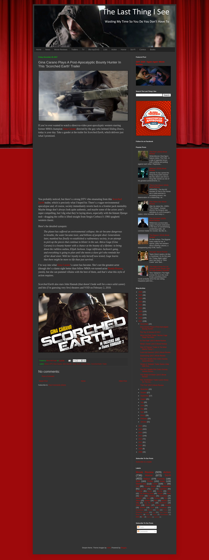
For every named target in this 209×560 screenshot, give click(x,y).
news (74, 364)
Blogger (124, 548)
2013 (140, 436)
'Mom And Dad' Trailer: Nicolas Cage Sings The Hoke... (153, 336)
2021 (140, 308)
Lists (105, 49)
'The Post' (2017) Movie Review (152, 385)
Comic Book (150, 486)
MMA (137, 517)
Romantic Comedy (142, 512)
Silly (137, 503)
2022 (140, 305)
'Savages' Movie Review (158, 252)
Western (139, 498)
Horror (123, 49)
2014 (140, 432)
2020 (140, 311)
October (143, 393)
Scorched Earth (96, 364)
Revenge (139, 491)
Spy (165, 498)
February (144, 419)
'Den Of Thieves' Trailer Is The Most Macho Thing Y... (153, 348)
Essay (155, 514)
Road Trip (139, 514)
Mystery (164, 501)
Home (38, 49)
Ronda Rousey (115, 268)
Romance (163, 503)
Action (114, 49)
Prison (165, 510)
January (143, 422)
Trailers (74, 49)
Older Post (123, 381)
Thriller (150, 481)
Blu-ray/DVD (93, 49)
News (47, 49)
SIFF (138, 481)
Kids (157, 510)
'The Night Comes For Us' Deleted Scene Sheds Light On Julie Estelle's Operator (159, 269)
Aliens (138, 501)
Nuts (156, 501)
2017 (140, 321)
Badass (146, 479)
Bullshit (142, 508)
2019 (140, 315)
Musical (148, 505)
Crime (155, 484)
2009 (140, 449)
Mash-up (149, 517)
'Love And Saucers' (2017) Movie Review (155, 352)
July (142, 402)
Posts (140, 527)
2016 (140, 426)
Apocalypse (140, 510)
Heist (147, 514)
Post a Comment (48, 376)
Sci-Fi (132, 49)
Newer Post (43, 381)
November (144, 389)
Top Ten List (149, 503)
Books (152, 49)
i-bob (109, 548)
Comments (142, 531)
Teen (148, 498)
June (142, 406)
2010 (140, 445)
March (143, 415)
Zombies (143, 489)
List (137, 486)
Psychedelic (164, 514)
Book (169, 493)
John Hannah (67, 364)
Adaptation (166, 486)
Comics (142, 49)
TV (83, 49)
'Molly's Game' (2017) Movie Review (153, 344)
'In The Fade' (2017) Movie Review (153, 341)
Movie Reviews (60, 49)
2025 (140, 295)
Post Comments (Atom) (57, 385)
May (142, 409)
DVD (153, 489)
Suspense (163, 508)
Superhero (163, 489)
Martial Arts (141, 484)
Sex (154, 512)
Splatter (147, 501)
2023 (140, 302)
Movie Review (145, 472)
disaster (168, 505)
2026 (140, 292)
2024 (140, 298)
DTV (51, 364)
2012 (140, 439)
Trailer (104, 364)
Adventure (163, 496)
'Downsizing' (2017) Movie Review (152, 356)
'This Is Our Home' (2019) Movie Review (158, 186)
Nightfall (156, 517)
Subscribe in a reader (144, 462)
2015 (140, 429)
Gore (152, 508)
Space (138, 505)
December (144, 324)
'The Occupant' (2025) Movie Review (157, 219)
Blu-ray (159, 491)
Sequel (160, 493)
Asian (162, 481)
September (144, 396)
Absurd (157, 505)
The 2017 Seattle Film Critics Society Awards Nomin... (153, 370)
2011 (140, 442)
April (142, 412)
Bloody (150, 510)
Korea (150, 491)
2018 (140, 318)
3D (143, 517)
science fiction (85, 364)
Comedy (161, 479)
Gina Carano (69, 128)
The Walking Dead (146, 493)
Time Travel (163, 512)
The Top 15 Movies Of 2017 (150, 332)
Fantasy (157, 498)
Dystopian (151, 496)
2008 (140, 452)
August (143, 399)
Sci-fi (78, 364)
